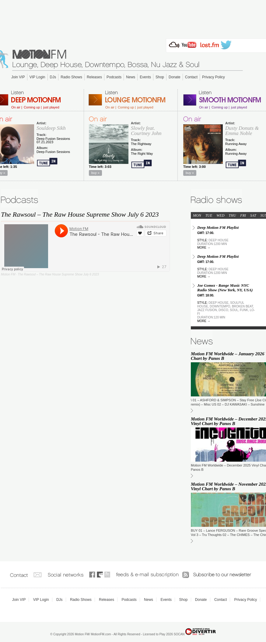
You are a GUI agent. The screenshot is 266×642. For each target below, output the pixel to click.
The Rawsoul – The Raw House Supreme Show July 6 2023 (58, 274)
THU (232, 215)
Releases (94, 77)
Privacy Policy (213, 77)
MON (197, 215)
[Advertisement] (133, 17)
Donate (174, 77)
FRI (243, 215)
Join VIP (18, 77)
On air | (16, 107)
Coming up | (33, 107)
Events (145, 77)
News (130, 77)
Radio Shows (71, 77)
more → (203, 247)
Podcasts (114, 77)
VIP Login (37, 77)
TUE (208, 215)
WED (220, 215)
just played (51, 107)
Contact (191, 77)
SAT (253, 215)
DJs (53, 77)
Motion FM (8, 274)
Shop (160, 77)
